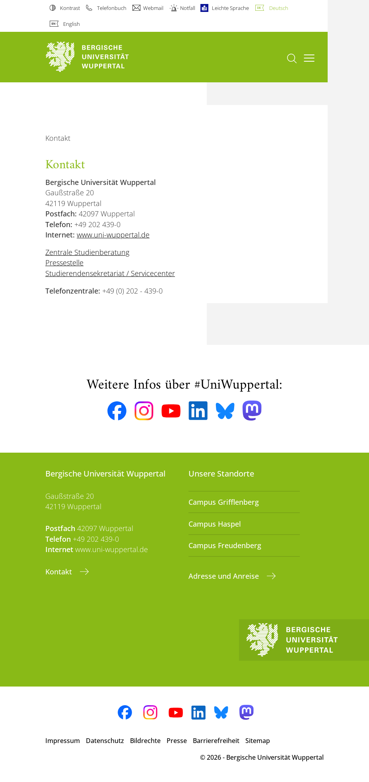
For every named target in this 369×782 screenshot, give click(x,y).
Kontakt (59, 571)
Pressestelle (64, 262)
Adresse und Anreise (224, 576)
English (71, 23)
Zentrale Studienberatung (87, 252)
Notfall (187, 8)
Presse (177, 740)
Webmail (153, 8)
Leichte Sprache (230, 8)
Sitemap (257, 740)
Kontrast (70, 8)
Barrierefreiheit (216, 740)
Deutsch (278, 8)
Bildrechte (145, 740)
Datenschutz (105, 740)
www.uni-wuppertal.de (113, 234)
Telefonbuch (111, 8)
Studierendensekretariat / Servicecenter (110, 273)
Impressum (62, 740)
